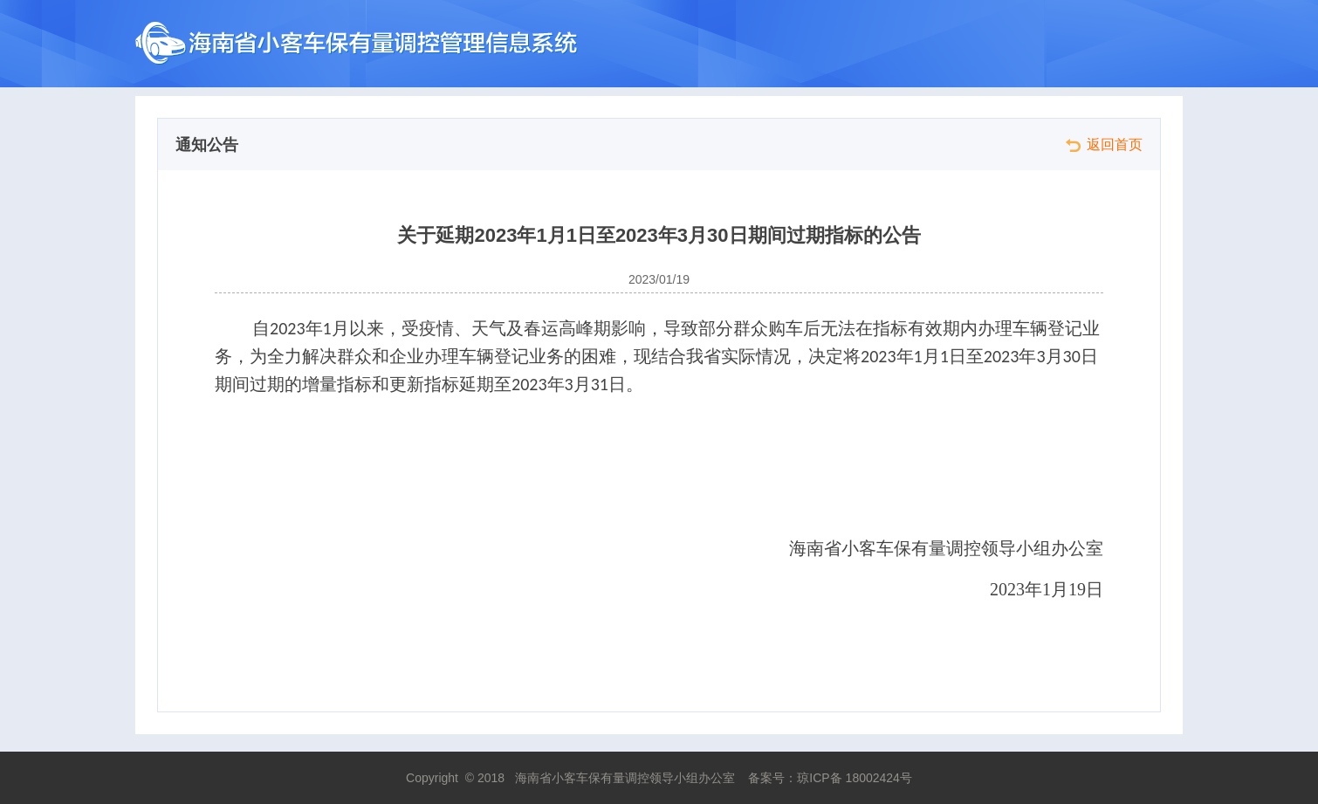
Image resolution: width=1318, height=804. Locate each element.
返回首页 (1104, 144)
